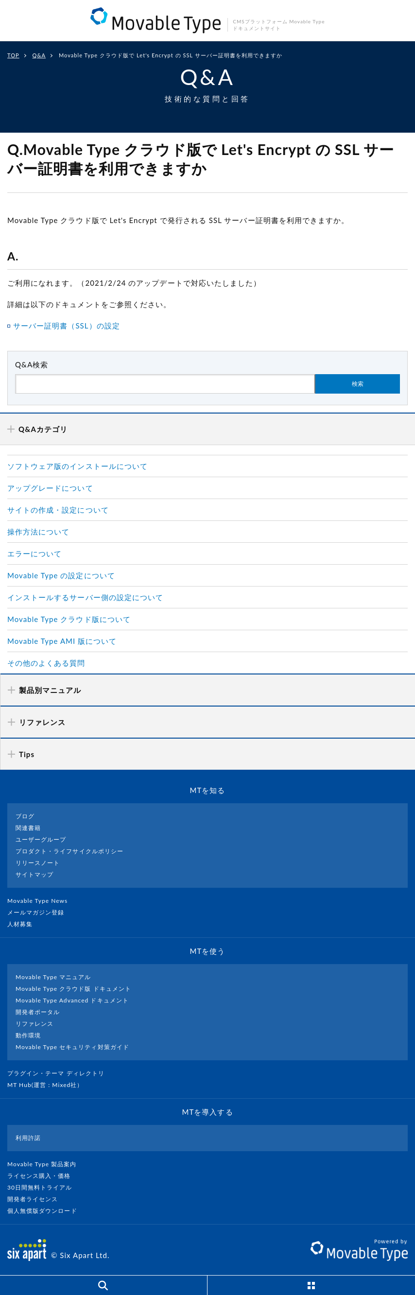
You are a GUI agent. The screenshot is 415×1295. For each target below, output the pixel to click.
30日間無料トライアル (43, 1187)
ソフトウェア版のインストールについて (77, 466)
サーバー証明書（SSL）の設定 (66, 325)
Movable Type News (41, 900)
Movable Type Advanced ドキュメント (72, 1000)
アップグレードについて (50, 487)
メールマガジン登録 (39, 912)
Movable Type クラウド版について (69, 619)
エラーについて (34, 553)
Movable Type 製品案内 (46, 1164)
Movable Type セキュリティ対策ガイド (72, 1047)
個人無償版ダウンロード (46, 1210)
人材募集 (23, 924)
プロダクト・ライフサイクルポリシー (69, 851)
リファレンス (34, 1023)
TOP (13, 55)
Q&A (39, 55)
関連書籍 (28, 827)
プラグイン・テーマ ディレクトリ (59, 1073)
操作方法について (38, 531)
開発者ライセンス (36, 1199)
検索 (357, 383)
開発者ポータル (38, 1012)
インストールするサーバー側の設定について (85, 597)
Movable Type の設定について (61, 575)
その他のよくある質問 (46, 662)
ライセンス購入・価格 (43, 1175)
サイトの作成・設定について (58, 509)
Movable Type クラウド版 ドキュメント (73, 988)
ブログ (25, 816)
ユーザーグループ (41, 839)
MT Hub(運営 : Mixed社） (49, 1084)
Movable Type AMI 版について (62, 641)
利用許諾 (28, 1137)
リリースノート (38, 862)
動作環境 (28, 1035)
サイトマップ (34, 874)
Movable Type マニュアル (53, 977)
